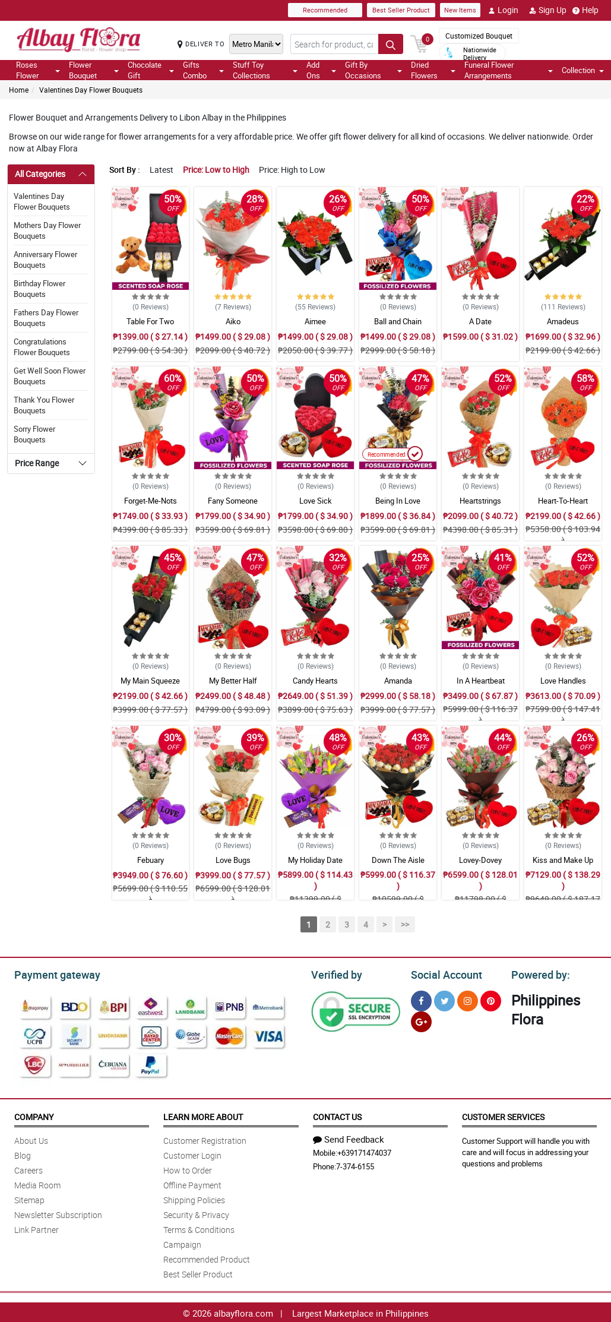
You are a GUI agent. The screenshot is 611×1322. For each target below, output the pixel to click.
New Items (460, 9)
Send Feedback (348, 1137)
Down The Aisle (398, 860)
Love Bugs (233, 860)
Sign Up (547, 10)
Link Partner (36, 1228)
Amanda (398, 680)
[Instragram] (467, 999)
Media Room (37, 1183)
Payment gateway (52, 973)
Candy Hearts (315, 680)
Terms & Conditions (199, 1228)
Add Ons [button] (321, 70)
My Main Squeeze (150, 680)
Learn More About (203, 1115)
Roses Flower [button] (38, 70)
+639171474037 (364, 1151)
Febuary (150, 860)
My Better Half (233, 680)
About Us (31, 1138)
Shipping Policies (194, 1198)
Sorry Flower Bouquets (34, 434)
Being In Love (397, 500)
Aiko (233, 321)
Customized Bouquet (478, 35)
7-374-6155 (355, 1164)
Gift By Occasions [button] (373, 70)
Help (585, 10)
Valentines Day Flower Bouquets (91, 89)
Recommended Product (206, 1257)
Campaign (182, 1242)
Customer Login (192, 1153)
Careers (28, 1168)
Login (503, 10)
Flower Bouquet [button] (94, 70)
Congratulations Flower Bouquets (42, 347)
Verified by (335, 973)
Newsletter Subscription (58, 1213)
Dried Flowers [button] (433, 70)
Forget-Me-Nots (150, 500)
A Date (480, 321)
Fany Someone (233, 500)
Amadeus (563, 321)
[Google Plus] (421, 1020)
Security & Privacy (196, 1213)
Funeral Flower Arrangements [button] (508, 70)
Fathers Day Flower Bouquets (46, 317)
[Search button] (390, 44)
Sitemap (29, 1198)
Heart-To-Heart (563, 500)
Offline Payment (192, 1183)
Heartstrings (480, 500)
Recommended (325, 9)
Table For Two (150, 321)
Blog (22, 1153)
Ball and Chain (398, 321)
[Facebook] (421, 999)
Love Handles (563, 680)
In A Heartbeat (481, 680)
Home (19, 89)
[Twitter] (444, 999)
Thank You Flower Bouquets (44, 405)
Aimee (315, 321)
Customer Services (503, 1115)
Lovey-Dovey (480, 860)
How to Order (187, 1168)
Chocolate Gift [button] (151, 70)
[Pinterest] (490, 999)
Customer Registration (204, 1138)
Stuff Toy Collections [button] (265, 70)
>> (405, 924)
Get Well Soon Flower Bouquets (50, 376)
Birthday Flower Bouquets (39, 288)
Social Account (443, 973)
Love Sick (315, 500)
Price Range (37, 463)
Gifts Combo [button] (203, 70)
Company (33, 1115)
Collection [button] (583, 70)
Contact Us (337, 1115)
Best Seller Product (401, 9)
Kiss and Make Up (563, 860)
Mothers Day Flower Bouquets (47, 230)
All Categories (40, 173)
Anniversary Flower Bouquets (45, 259)
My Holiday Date (315, 860)
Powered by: (538, 973)
